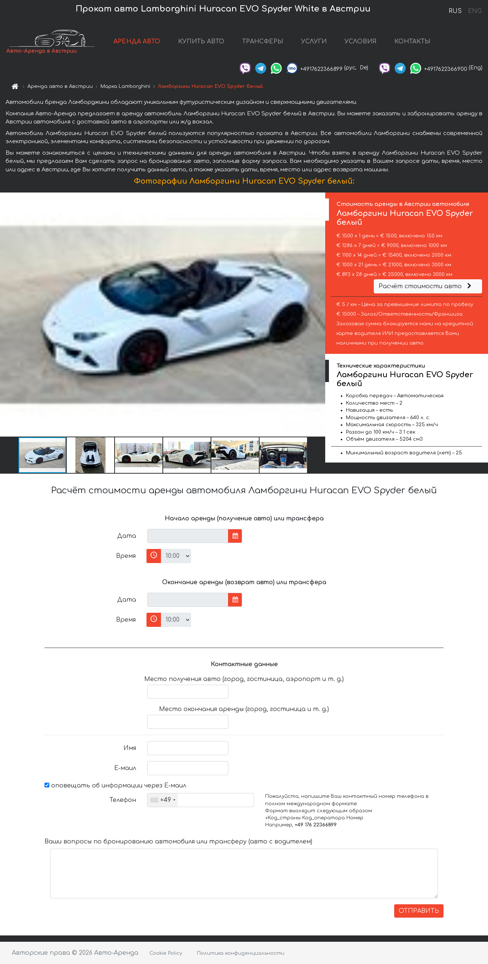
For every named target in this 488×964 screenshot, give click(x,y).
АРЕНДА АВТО (136, 41)
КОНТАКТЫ (412, 41)
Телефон (122, 800)
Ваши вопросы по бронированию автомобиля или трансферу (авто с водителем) (178, 841)
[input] (187, 536)
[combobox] (163, 800)
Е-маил (125, 768)
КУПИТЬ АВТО (201, 41)
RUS (455, 11)
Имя (129, 748)
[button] (318, 314)
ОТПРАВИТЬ (419, 911)
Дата (126, 536)
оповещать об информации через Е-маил (115, 785)
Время (126, 556)
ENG (474, 11)
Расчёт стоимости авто (426, 286)
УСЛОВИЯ (360, 41)
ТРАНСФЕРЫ (262, 41)
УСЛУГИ (314, 41)
